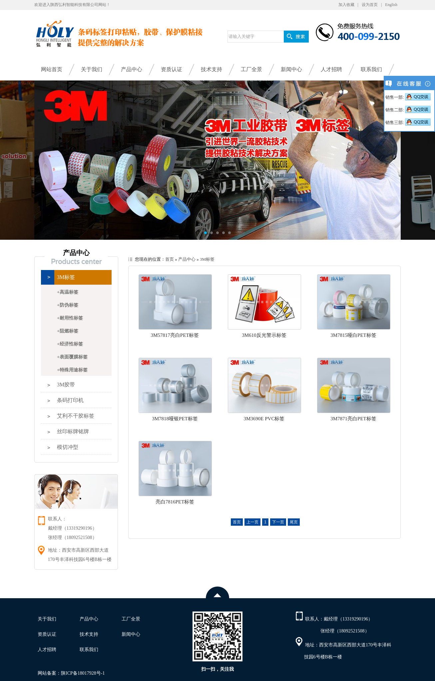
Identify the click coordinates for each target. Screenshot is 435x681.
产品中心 (131, 69)
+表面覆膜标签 (72, 356)
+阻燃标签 (67, 331)
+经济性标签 (70, 343)
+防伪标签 (67, 305)
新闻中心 (291, 69)
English (391, 4)
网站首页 (51, 69)
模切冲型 (67, 447)
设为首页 (370, 4)
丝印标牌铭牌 (73, 431)
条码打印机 (70, 400)
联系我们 (371, 69)
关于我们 (91, 69)
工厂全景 (251, 69)
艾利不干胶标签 (75, 416)
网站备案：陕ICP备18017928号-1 (71, 673)
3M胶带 (66, 384)
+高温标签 (67, 292)
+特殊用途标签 (72, 369)
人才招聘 (331, 69)
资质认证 (171, 69)
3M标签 (66, 277)
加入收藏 (346, 4)
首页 (169, 259)
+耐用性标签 (70, 318)
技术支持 (211, 69)
